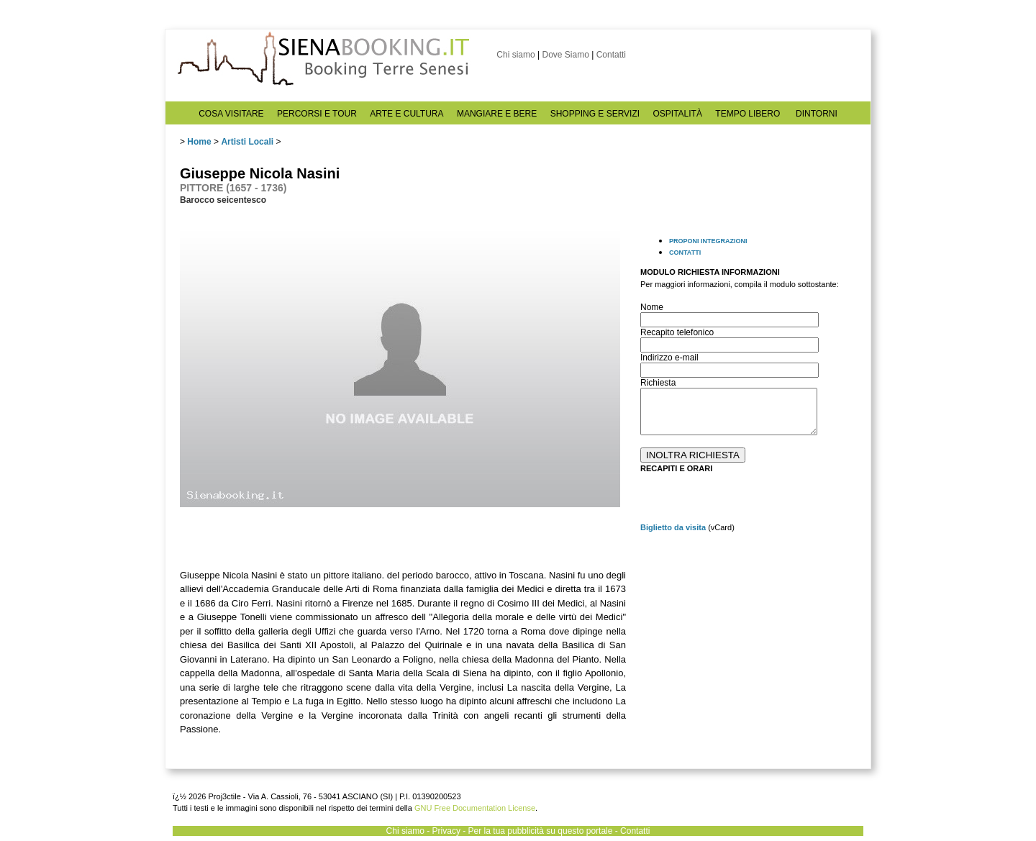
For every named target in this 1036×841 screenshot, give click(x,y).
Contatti (611, 55)
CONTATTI (685, 252)
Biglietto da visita (673, 527)
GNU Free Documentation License (474, 808)
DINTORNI (816, 114)
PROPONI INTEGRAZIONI (708, 241)
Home (199, 142)
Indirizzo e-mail (669, 358)
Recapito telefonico (677, 332)
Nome (651, 307)
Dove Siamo (565, 55)
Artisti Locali (247, 142)
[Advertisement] (748, 638)
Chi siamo (515, 55)
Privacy (446, 831)
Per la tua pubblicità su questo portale (540, 831)
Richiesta (658, 383)
